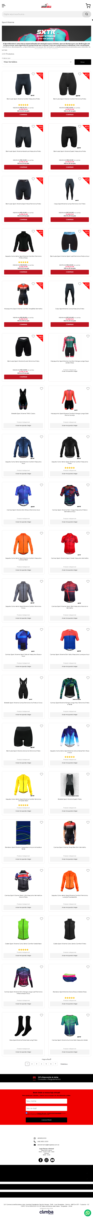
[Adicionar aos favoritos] (33, 74)
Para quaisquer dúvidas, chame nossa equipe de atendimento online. (46, 1095)
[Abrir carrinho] (88, 6)
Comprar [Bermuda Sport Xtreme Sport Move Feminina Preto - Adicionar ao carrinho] (23, 219)
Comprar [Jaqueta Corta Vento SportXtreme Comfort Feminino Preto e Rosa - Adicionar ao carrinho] (23, 272)
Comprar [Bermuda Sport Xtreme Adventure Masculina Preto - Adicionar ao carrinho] (23, 167)
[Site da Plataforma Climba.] (46, 1211)
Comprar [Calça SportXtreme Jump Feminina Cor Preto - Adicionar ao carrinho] (69, 219)
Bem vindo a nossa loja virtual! (46, 1093)
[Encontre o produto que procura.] (86, 14)
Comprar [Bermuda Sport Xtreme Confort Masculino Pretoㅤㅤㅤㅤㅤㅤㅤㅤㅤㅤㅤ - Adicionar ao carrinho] (23, 114)
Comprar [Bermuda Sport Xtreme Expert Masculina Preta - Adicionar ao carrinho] (69, 167)
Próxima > (64, 1064)
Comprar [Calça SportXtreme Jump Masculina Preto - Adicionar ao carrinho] (69, 324)
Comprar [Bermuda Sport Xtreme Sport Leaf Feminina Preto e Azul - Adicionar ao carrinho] (69, 272)
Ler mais (4, 50)
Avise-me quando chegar (69, 371)
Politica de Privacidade (54, 1113)
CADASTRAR (46, 1120)
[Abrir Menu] (3, 5)
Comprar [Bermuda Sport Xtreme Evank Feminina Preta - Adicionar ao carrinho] (23, 377)
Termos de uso (41, 1113)
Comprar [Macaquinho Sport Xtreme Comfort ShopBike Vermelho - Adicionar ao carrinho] (23, 324)
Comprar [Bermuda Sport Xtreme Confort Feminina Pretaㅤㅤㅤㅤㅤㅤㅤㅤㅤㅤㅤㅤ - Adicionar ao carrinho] (69, 114)
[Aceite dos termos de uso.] (26, 1113)
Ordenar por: (6, 58)
